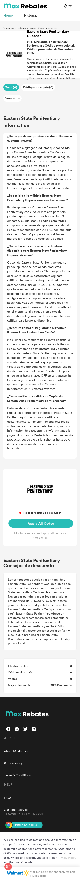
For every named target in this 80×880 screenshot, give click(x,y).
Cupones (8, 28)
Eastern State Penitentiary (43, 28)
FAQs (7, 798)
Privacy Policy (13, 763)
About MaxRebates (17, 751)
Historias (21, 28)
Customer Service (16, 810)
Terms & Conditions (17, 775)
